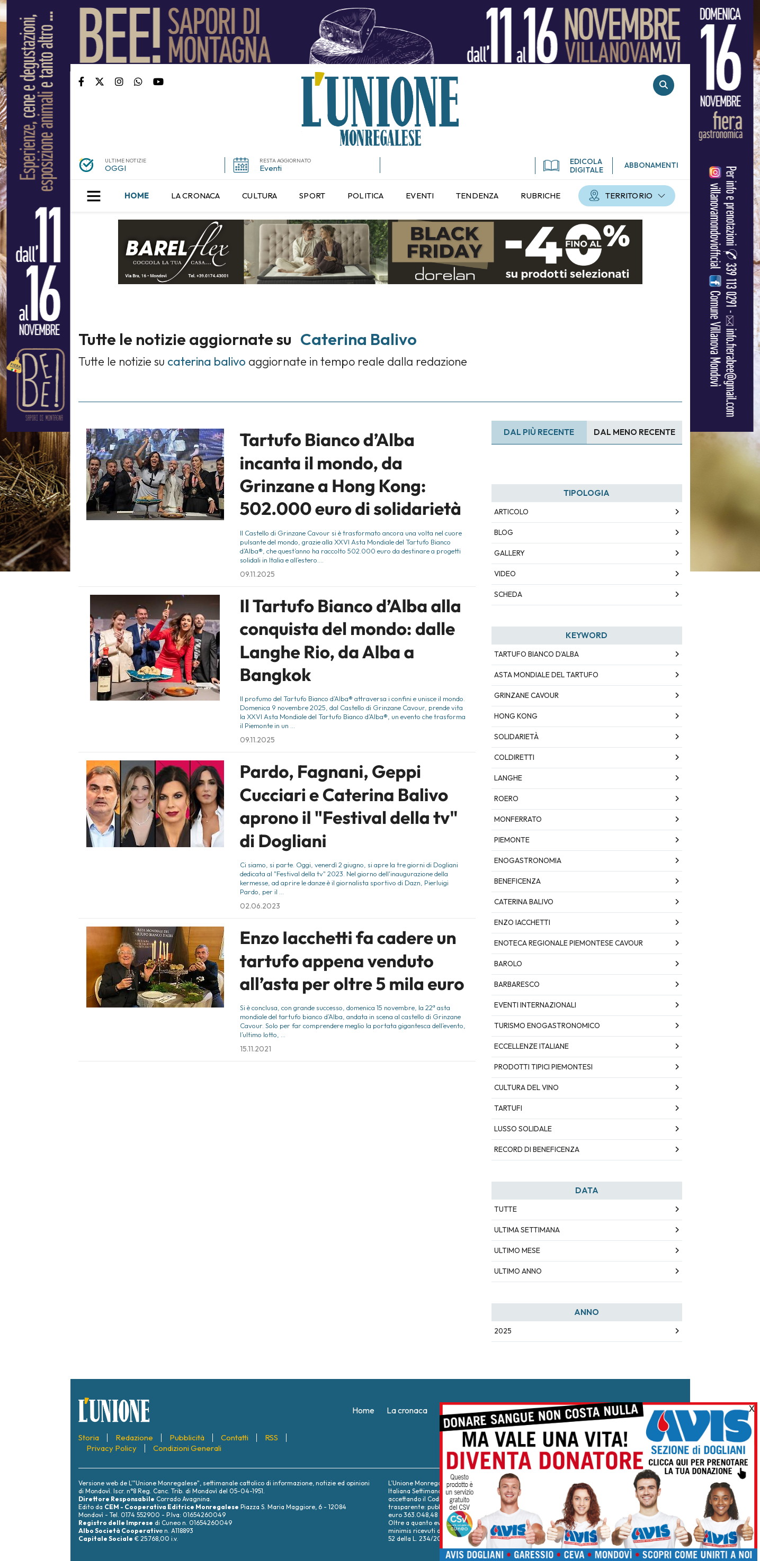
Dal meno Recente (634, 432)
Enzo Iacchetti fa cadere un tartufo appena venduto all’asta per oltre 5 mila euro (352, 961)
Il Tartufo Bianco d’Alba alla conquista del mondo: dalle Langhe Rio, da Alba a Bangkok (350, 640)
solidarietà (516, 736)
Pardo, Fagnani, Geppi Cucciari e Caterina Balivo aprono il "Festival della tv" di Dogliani (349, 805)
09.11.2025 (257, 574)
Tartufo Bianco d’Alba (536, 654)
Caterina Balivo (523, 901)
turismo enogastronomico (547, 1025)
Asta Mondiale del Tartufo (546, 674)
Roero (506, 798)
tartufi (508, 1108)
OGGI (115, 168)
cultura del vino (526, 1087)
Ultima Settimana (527, 1230)
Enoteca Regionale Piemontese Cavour (568, 943)
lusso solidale (523, 1128)
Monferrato (518, 819)
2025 (503, 1331)
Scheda (508, 594)
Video (505, 573)
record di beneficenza (536, 1149)
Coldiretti (514, 757)
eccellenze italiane (531, 1046)
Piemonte (512, 840)
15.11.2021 (255, 1049)
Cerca (663, 85)
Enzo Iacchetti (522, 922)
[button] (93, 196)
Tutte (505, 1209)
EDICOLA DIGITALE (573, 165)
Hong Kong (516, 716)
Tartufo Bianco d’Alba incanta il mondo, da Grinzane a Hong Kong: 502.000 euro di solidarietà (350, 474)
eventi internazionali (535, 1005)
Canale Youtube (158, 81)
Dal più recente (539, 432)
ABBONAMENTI (651, 165)
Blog (503, 532)
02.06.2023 (260, 906)
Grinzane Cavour (526, 695)
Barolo (508, 963)
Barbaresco (517, 984)
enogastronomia (527, 860)
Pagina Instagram (124, 81)
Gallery (509, 553)
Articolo (511, 511)
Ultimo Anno (518, 1271)
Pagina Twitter (105, 81)
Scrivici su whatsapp (143, 81)
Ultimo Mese (517, 1250)
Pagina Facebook (86, 81)
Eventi (271, 168)
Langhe (508, 778)
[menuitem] (136, 196)
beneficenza (517, 881)
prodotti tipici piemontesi (543, 1067)
